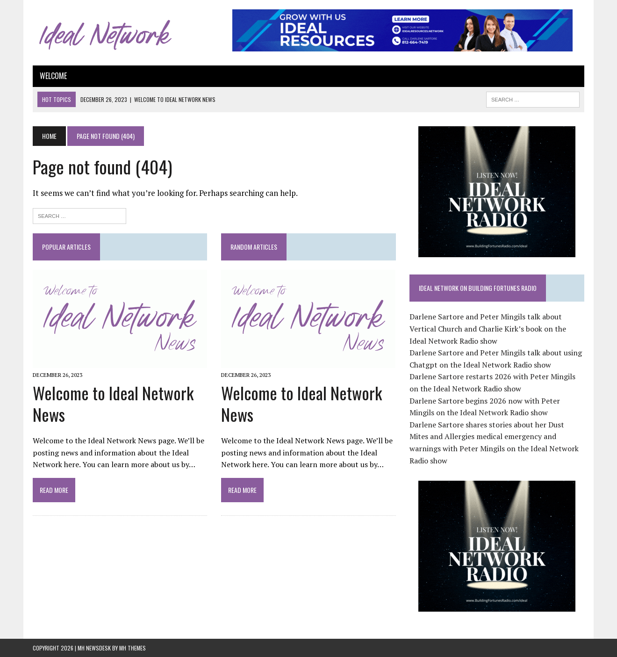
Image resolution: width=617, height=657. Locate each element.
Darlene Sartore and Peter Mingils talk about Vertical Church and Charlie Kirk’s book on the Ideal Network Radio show (487, 328)
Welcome (53, 75)
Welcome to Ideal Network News (113, 403)
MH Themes (132, 648)
